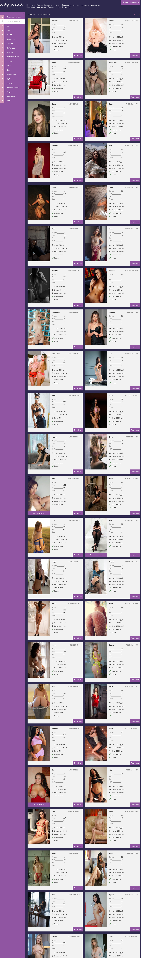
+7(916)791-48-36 (74, 478)
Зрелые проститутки (52, 5)
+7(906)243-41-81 (131, 687)
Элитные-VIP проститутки (90, 5)
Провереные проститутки (36, 7)
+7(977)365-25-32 (131, 520)
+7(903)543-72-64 (131, 812)
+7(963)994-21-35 (74, 770)
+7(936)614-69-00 (131, 270)
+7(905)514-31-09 (131, 770)
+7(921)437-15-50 (74, 562)
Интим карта (67, 7)
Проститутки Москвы (34, 5)
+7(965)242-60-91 (74, 853)
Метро (58, 7)
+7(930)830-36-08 (131, 354)
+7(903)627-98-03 (74, 936)
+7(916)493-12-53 (74, 395)
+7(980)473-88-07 (131, 21)
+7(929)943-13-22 (74, 270)
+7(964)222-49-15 (74, 187)
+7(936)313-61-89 (131, 229)
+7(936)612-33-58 (74, 312)
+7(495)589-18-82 (74, 104)
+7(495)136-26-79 (131, 62)
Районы (51, 7)
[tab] (31, 14)
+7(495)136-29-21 (74, 21)
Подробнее (78, 55)
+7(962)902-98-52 (74, 812)
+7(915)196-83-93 (131, 645)
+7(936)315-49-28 (131, 312)
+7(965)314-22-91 (131, 187)
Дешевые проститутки (70, 5)
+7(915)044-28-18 (74, 354)
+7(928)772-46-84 (131, 437)
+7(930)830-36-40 (131, 853)
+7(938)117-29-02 (131, 395)
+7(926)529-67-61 (131, 562)
